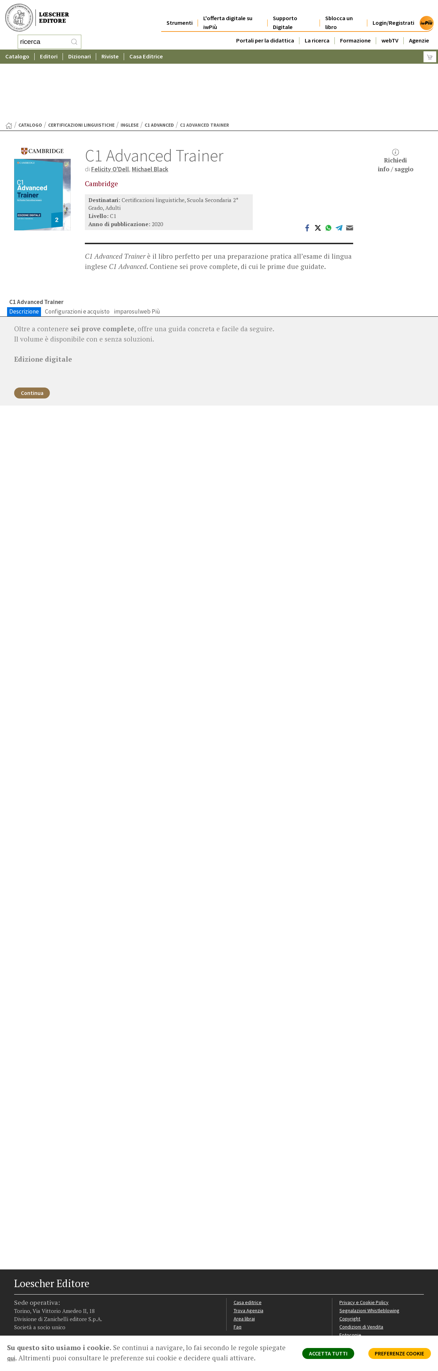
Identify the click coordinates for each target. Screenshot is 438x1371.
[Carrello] (429, 55)
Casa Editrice (146, 54)
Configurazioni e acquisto (77, 256)
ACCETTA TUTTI (314, 1355)
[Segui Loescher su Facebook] (20, 1322)
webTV (389, 32)
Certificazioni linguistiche (81, 68)
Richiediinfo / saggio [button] (396, 104)
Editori (49, 54)
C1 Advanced (159, 68)
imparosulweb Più (137, 256)
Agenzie (419, 32)
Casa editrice (248, 1255)
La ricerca (317, 32)
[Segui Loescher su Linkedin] (45, 1322)
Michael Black (155, 112)
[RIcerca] (74, 41)
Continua (35, 339)
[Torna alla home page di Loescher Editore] (37, 17)
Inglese (130, 68)
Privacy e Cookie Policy (365, 1255)
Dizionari (79, 54)
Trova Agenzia (249, 1263)
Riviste (110, 54)
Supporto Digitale (285, 15)
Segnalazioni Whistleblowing (371, 1263)
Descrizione (24, 256)
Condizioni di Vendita (362, 1280)
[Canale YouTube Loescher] (57, 1322)
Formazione (355, 32)
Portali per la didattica (265, 32)
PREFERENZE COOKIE (394, 1355)
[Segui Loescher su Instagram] (33, 1322)
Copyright (350, 1272)
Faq (238, 1280)
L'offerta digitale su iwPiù (227, 15)
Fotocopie (351, 1289)
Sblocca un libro (339, 15)
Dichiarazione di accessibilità (371, 1297)
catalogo (30, 68)
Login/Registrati (393, 14)
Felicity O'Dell (111, 112)
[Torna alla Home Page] (8, 69)
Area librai (245, 1272)
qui (39, 1358)
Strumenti (180, 14)
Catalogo (17, 54)
